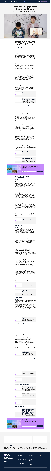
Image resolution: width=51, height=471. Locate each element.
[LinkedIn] (6, 461)
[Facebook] (5, 461)
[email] (29, 171)
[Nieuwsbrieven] (44, 1)
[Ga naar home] (25, 1)
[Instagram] (4, 461)
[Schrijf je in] (40, 171)
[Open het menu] (5, 1)
